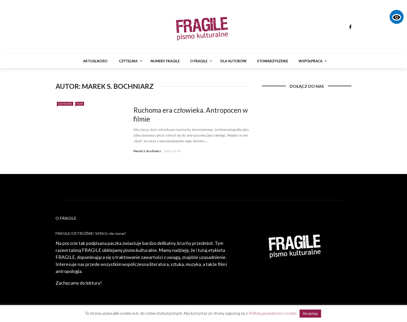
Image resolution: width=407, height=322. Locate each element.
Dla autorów (233, 61)
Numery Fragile (165, 61)
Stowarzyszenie (272, 61)
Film (80, 103)
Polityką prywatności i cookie (273, 313)
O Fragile (198, 61)
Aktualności (95, 61)
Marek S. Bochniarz (147, 151)
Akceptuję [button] (310, 313)
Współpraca (310, 61)
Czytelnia (128, 61)
